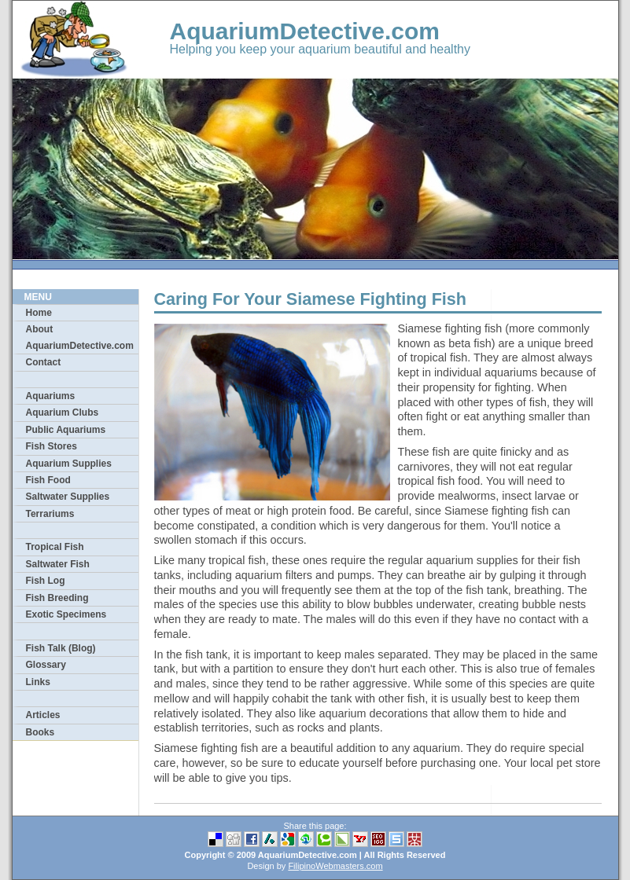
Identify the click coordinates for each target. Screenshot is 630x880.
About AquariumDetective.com (80, 337)
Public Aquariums (66, 429)
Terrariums (50, 513)
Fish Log (45, 580)
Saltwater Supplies (68, 496)
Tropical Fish (55, 546)
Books (40, 732)
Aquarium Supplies (69, 463)
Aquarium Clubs (62, 412)
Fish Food (48, 480)
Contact (43, 362)
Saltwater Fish (58, 564)
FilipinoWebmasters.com (335, 866)
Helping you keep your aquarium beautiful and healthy (320, 49)
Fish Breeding (57, 597)
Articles (43, 715)
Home (39, 312)
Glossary (46, 664)
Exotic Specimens (66, 614)
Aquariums (51, 396)
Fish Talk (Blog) (61, 648)
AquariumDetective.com (305, 31)
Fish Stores (51, 446)
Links (38, 682)
